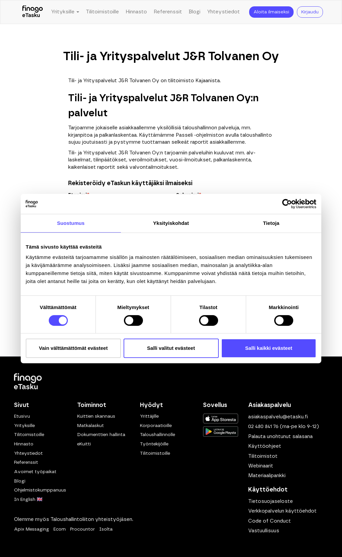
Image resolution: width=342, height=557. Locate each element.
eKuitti (84, 444)
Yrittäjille (149, 416)
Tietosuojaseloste (270, 501)
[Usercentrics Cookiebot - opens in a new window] (287, 204)
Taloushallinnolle (157, 434)
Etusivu (22, 416)
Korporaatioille (156, 425)
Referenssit (168, 11)
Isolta (106, 529)
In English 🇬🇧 (28, 499)
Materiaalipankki (267, 475)
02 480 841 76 (263, 426)
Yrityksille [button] (65, 11)
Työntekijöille (154, 444)
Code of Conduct (269, 521)
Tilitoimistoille (102, 11)
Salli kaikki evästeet (268, 348)
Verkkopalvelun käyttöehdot (282, 511)
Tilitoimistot (263, 456)
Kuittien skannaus (96, 416)
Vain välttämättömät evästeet (73, 348)
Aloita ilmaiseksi (271, 12)
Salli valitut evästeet (171, 348)
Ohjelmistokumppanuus (40, 490)
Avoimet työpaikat (35, 471)
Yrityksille (24, 425)
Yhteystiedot (223, 11)
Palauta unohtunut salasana (280, 436)
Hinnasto (136, 11)
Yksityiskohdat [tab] (171, 223)
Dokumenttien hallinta (101, 434)
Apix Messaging (31, 529)
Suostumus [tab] (71, 223)
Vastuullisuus (263, 530)
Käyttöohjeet (264, 446)
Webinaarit (260, 465)
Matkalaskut (90, 425)
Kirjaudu (310, 12)
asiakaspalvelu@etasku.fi (278, 416)
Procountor (82, 529)
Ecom (59, 529)
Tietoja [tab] (271, 223)
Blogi (194, 11)
